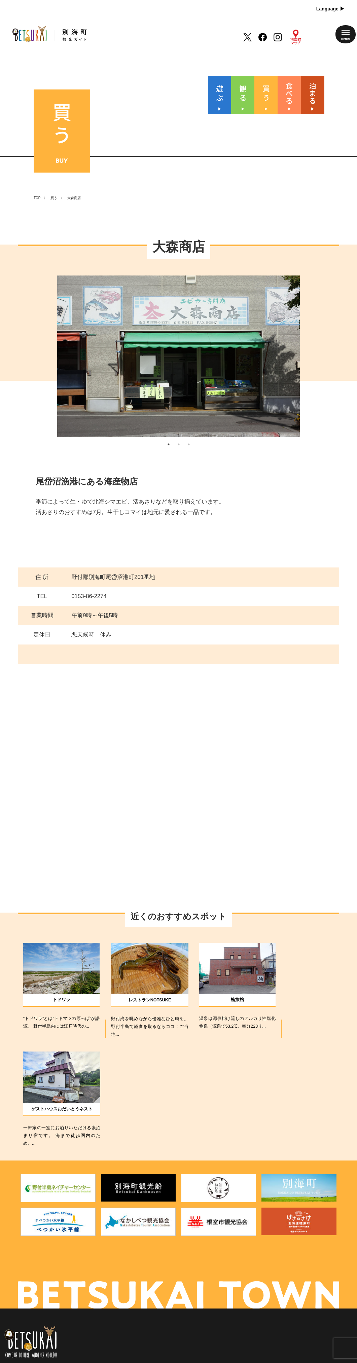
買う (53, 185)
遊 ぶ (152, 1255)
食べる (152, 1290)
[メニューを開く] (345, 34)
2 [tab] (178, 438)
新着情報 (193, 1279)
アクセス (193, 1290)
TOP (37, 185)
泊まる (152, 1302)
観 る (152, 1267)
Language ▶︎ (330, 8)
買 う (152, 1279)
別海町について (200, 1267)
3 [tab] (188, 438)
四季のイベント (200, 1255)
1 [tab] (168, 438)
